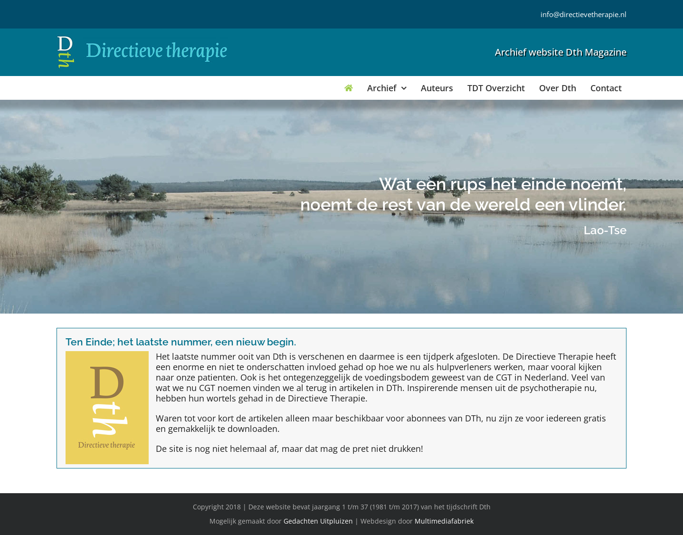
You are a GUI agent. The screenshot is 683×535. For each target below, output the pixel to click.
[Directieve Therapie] (142, 37)
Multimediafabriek (444, 520)
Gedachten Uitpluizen (318, 520)
